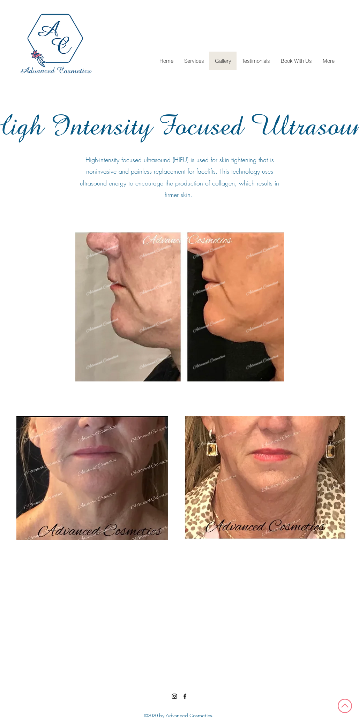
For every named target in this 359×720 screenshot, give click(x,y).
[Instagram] (174, 696)
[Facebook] (184, 696)
